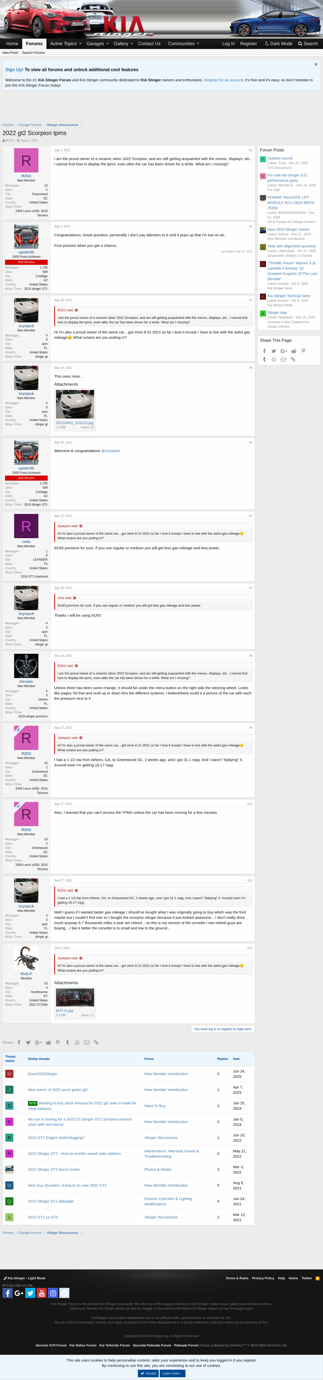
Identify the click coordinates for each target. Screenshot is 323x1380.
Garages (95, 43)
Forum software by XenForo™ (243, 1345)
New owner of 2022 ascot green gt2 (58, 1089)
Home (12, 43)
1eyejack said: (68, 526)
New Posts (10, 53)
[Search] (307, 44)
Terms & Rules (237, 1278)
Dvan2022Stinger (42, 1074)
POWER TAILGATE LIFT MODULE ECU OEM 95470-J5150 (291, 202)
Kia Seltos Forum (83, 1345)
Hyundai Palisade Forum (152, 1345)
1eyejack (27, 326)
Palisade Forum (186, 1345)
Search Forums (33, 53)
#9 (250, 728)
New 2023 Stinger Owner (289, 229)
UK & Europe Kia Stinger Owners (292, 222)
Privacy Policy (263, 1278)
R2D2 (10, 140)
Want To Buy (155, 1106)
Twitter (307, 1278)
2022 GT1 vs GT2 (43, 1217)
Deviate (26, 681)
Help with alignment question (292, 246)
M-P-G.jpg (64, 1010)
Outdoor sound (280, 158)
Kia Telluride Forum (114, 1345)
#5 (250, 442)
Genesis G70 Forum (51, 1345)
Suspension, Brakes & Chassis (290, 255)
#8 (250, 656)
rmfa (26, 541)
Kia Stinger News (280, 288)
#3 (250, 300)
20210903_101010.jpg (75, 423)
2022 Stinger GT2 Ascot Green (54, 1169)
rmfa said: (65, 598)
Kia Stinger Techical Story (289, 296)
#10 (249, 804)
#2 (250, 226)
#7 (250, 588)
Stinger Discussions (161, 1137)
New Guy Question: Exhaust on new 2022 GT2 (67, 1185)
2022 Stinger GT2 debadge (51, 1201)
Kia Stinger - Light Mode (24, 1278)
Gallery (121, 43)
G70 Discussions (280, 168)
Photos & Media (157, 1169)
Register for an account (223, 80)
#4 (250, 368)
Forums (34, 43)
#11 (249, 880)
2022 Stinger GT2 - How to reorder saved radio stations (74, 1153)
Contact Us (149, 43)
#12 (249, 948)
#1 (250, 150)
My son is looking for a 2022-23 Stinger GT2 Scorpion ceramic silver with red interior (80, 1122)
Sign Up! (14, 69)
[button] (80, 44)
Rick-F (27, 974)
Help (281, 1278)
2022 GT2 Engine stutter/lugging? (56, 1137)
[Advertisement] (161, 109)
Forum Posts (272, 150)
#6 (250, 516)
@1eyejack (110, 451)
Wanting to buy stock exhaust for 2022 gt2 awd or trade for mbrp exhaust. (82, 1106)
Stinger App (277, 312)
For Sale (274, 190)
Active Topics (63, 43)
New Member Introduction (166, 1074)
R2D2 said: (66, 310)
